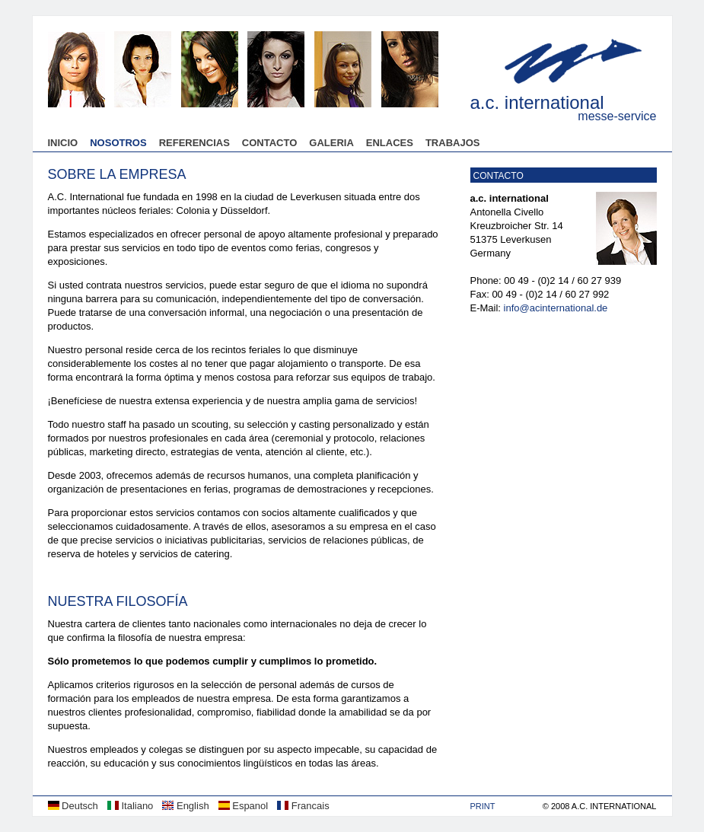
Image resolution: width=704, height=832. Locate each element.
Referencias (194, 142)
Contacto (269, 142)
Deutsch (73, 805)
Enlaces (389, 142)
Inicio (63, 142)
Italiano (130, 805)
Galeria (331, 142)
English (185, 805)
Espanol (243, 805)
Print (482, 806)
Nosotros (118, 142)
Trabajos (452, 142)
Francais (303, 805)
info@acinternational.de (556, 308)
